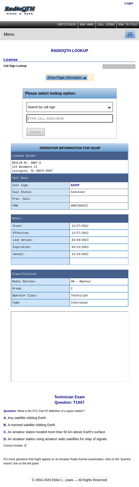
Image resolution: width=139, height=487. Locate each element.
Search (35, 132)
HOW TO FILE (128, 24)
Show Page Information (67, 77)
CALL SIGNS (106, 24)
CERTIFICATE (66, 24)
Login (129, 3)
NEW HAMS (87, 24)
